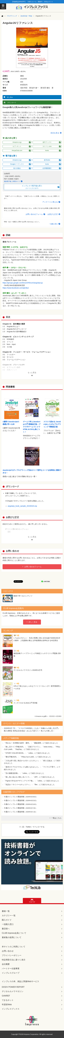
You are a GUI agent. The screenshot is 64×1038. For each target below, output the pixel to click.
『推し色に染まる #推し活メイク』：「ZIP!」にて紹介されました (29, 777)
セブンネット (17, 146)
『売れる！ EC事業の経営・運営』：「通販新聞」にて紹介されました (31, 743)
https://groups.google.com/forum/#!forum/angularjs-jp (23, 283)
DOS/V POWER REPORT (13, 987)
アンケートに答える (50, 202)
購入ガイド (7, 920)
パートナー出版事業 (10, 968)
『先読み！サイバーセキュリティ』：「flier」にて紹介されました (29, 784)
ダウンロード (11, 102)
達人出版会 (17, 168)
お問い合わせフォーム (34, 214)
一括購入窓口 (53, 224)
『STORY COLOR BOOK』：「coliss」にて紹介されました (27, 753)
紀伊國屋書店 (47, 168)
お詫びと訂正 (53, 214)
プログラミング (12, 16)
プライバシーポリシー (11, 955)
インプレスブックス (10, 1009)
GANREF (6, 996)
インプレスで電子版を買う (32, 187)
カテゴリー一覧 (9, 915)
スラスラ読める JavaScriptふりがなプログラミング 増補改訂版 (52, 424)
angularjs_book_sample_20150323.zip (22, 506)
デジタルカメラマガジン (12, 991)
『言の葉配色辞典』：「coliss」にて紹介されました (24, 773)
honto (47, 150)
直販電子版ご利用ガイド (12, 181)
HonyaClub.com (17, 150)
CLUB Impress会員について (14, 933)
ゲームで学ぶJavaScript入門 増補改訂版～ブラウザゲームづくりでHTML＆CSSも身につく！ (31, 427)
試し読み (10, 97)
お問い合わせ (8, 951)
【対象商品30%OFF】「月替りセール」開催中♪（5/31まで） (32, 2)
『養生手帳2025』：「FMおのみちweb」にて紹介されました (27, 757)
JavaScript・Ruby (26, 16)
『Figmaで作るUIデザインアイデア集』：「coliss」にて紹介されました (31, 781)
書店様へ (6, 929)
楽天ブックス (47, 142)
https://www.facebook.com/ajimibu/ (16, 288)
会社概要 (6, 964)
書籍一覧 (6, 911)
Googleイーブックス (17, 164)
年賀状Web (7, 1004)
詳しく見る (33, 622)
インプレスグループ (10, 973)
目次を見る (55, 133)
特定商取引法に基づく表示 (13, 960)
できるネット (8, 1000)
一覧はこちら (56, 818)
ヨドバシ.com (47, 146)
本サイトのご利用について (13, 947)
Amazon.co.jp (17, 142)
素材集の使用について (11, 937)
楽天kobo (47, 160)
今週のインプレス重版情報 (14, 797)
